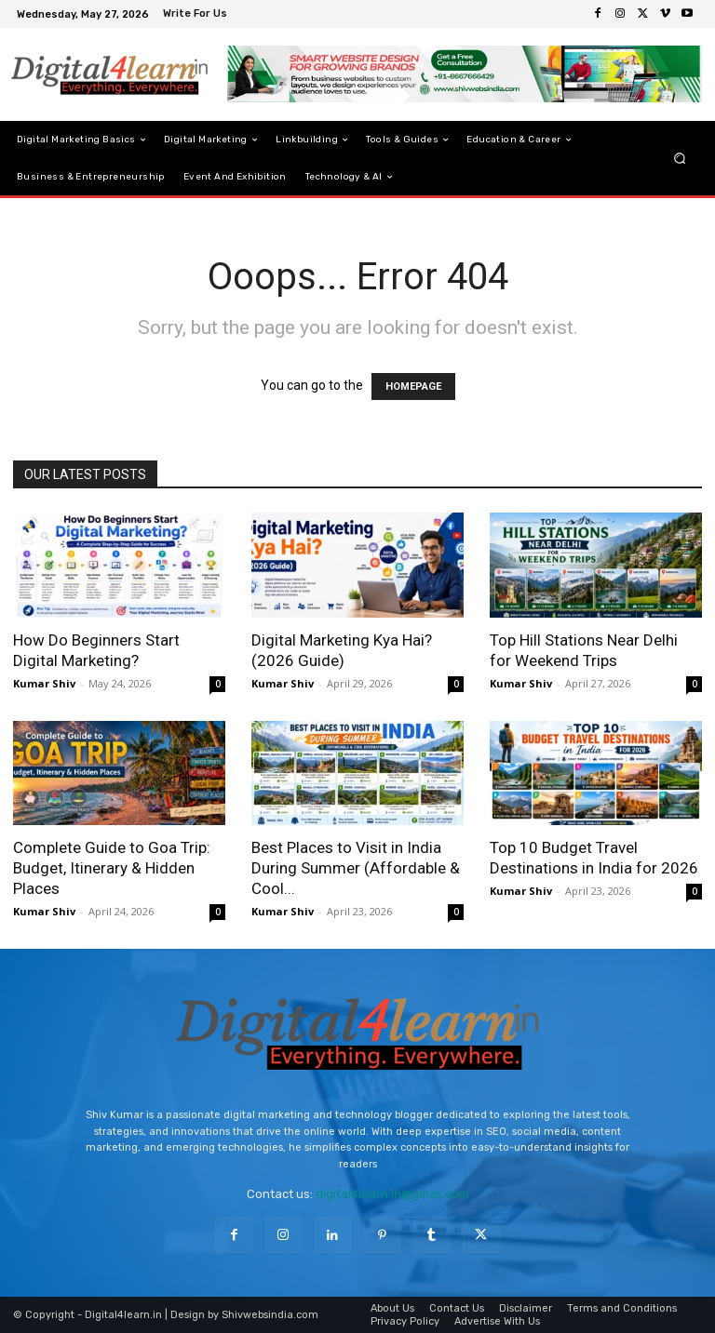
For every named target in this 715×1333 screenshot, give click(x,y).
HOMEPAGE (413, 386)
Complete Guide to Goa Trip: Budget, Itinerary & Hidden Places (111, 868)
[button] (680, 158)
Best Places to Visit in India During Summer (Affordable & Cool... (355, 868)
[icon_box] (197, 15)
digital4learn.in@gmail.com (392, 1194)
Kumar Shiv (44, 683)
